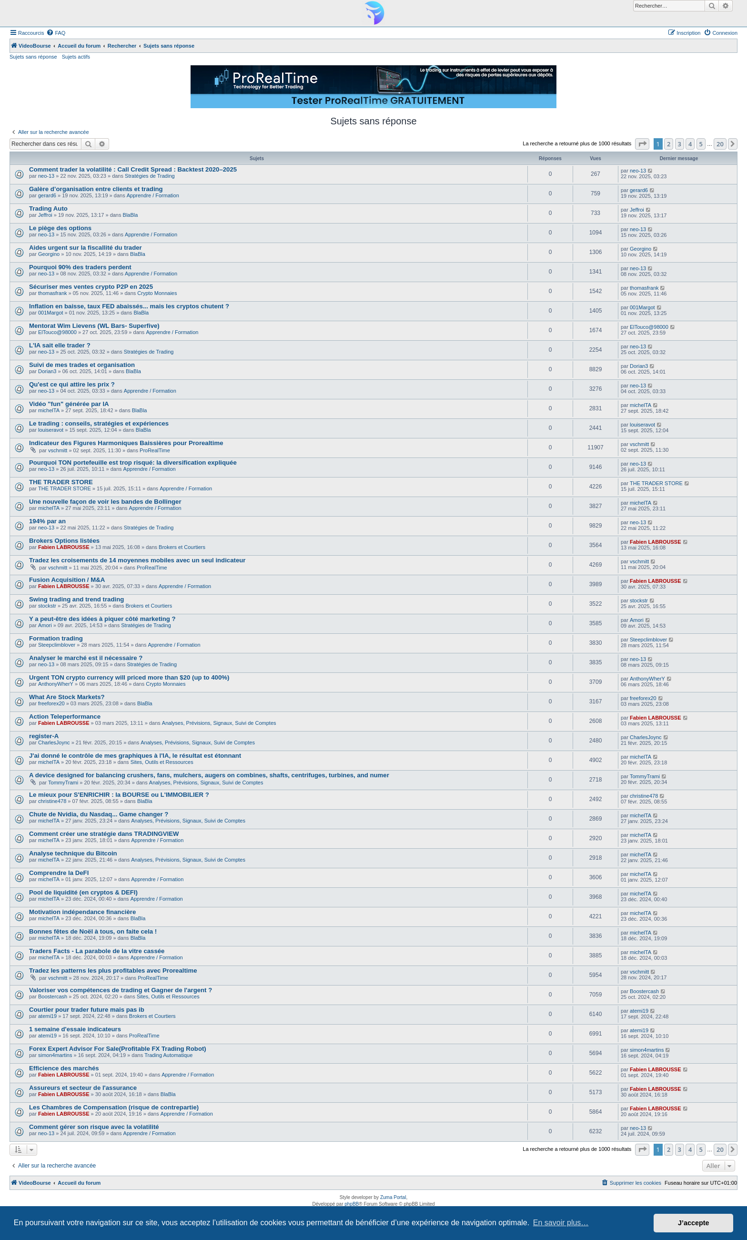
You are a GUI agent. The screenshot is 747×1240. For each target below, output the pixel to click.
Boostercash (52, 996)
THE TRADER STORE (61, 482)
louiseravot (50, 430)
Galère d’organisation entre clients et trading (96, 189)
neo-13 (46, 176)
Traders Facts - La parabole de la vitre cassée (96, 951)
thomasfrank (52, 293)
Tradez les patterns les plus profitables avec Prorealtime (113, 970)
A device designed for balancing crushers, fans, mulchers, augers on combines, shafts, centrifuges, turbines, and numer (209, 775)
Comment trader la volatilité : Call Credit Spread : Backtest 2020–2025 (133, 169)
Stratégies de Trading (150, 176)
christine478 (52, 801)
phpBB (351, 1204)
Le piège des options (60, 228)
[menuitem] (55, 33)
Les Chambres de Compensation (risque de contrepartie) (114, 1107)
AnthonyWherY (55, 684)
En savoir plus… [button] (561, 1223)
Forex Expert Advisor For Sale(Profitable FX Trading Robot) (117, 1048)
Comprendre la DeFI (59, 872)
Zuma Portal (393, 1197)
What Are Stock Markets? (67, 697)
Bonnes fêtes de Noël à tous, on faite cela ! (93, 931)
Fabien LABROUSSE (64, 547)
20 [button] (720, 144)
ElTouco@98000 (57, 332)
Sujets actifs (76, 57)
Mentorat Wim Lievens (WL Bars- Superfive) (94, 325)
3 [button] (679, 144)
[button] (642, 144)
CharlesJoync (54, 742)
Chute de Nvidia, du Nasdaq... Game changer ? (98, 814)
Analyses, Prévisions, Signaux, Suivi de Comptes (219, 723)
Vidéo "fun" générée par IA (69, 403)
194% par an (47, 521)
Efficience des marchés (64, 1068)
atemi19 (47, 1016)
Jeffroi (45, 215)
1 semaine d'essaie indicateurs (75, 1029)
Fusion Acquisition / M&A (67, 579)
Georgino (49, 254)
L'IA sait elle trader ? (60, 345)
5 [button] (701, 144)
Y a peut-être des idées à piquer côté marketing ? (102, 618)
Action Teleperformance (65, 716)
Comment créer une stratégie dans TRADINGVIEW (104, 833)
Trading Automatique (168, 1055)
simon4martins (55, 1055)
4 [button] (690, 144)
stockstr (47, 606)
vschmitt (57, 450)
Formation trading (56, 638)
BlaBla (130, 215)
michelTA (49, 410)
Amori (45, 625)
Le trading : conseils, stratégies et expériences (99, 423)
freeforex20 (51, 703)
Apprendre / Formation (153, 195)
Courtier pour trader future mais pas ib (86, 1009)
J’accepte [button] (693, 1223)
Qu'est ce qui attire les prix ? (72, 384)
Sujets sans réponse (33, 57)
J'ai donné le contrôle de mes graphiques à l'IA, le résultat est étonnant (135, 755)
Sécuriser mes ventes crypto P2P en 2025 (91, 286)
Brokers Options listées (64, 540)
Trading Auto (48, 208)
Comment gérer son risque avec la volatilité (94, 1126)
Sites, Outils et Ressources (162, 762)
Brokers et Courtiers (182, 547)
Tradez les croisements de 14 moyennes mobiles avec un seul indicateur (137, 560)
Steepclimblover (56, 645)
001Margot (50, 312)
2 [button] (668, 144)
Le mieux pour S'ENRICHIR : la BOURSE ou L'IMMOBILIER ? (119, 794)
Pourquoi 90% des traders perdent (80, 267)
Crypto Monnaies (157, 293)
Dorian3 (47, 371)
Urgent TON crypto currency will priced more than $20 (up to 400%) (129, 677)
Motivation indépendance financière (82, 911)
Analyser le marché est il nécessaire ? (85, 657)
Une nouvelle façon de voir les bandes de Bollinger (105, 501)
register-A (44, 736)
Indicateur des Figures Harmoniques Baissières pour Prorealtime (126, 443)
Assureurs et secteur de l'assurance (83, 1087)
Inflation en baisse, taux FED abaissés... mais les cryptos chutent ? (129, 306)
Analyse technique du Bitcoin (73, 853)
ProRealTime (155, 450)
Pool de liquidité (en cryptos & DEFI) (83, 892)
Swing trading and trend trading (76, 599)
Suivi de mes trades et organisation (82, 364)
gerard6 (47, 195)
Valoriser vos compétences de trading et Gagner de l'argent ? (120, 990)
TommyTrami (63, 782)
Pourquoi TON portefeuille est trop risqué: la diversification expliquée (133, 462)
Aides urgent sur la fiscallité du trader (85, 247)
